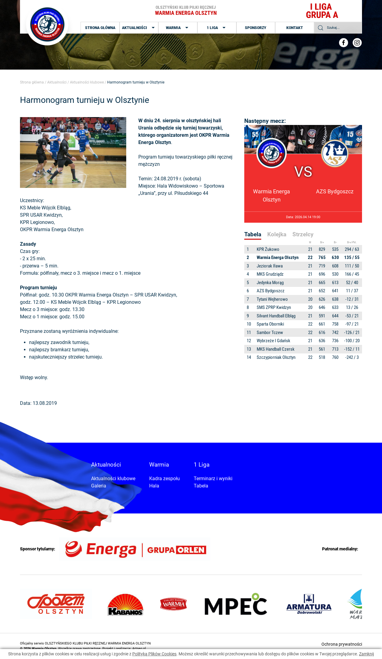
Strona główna (100, 28)
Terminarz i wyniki (213, 478)
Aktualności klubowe (87, 82)
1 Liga (217, 28)
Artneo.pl (139, 649)
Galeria (98, 486)
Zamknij (366, 653)
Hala (154, 486)
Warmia (178, 28)
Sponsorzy (255, 28)
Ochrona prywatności (341, 644)
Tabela (201, 486)
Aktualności (139, 28)
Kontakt (294, 28)
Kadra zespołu (164, 478)
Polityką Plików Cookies (154, 653)
